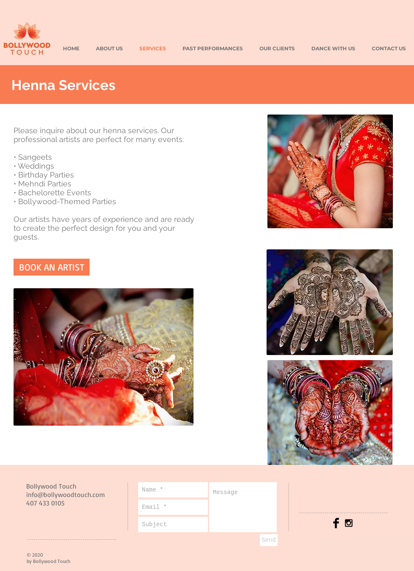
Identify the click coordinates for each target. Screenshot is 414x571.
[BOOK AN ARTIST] (52, 267)
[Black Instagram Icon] (348, 523)
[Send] (269, 540)
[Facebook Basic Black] (336, 523)
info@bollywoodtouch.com (65, 494)
